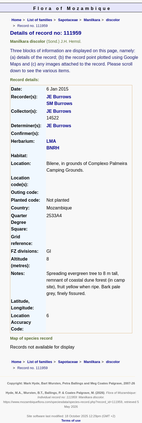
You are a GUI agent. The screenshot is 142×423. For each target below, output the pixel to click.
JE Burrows (58, 96)
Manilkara (92, 20)
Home (16, 20)
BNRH (52, 148)
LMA (51, 141)
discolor (113, 20)
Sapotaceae (68, 20)
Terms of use (71, 420)
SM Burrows (59, 103)
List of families (39, 20)
